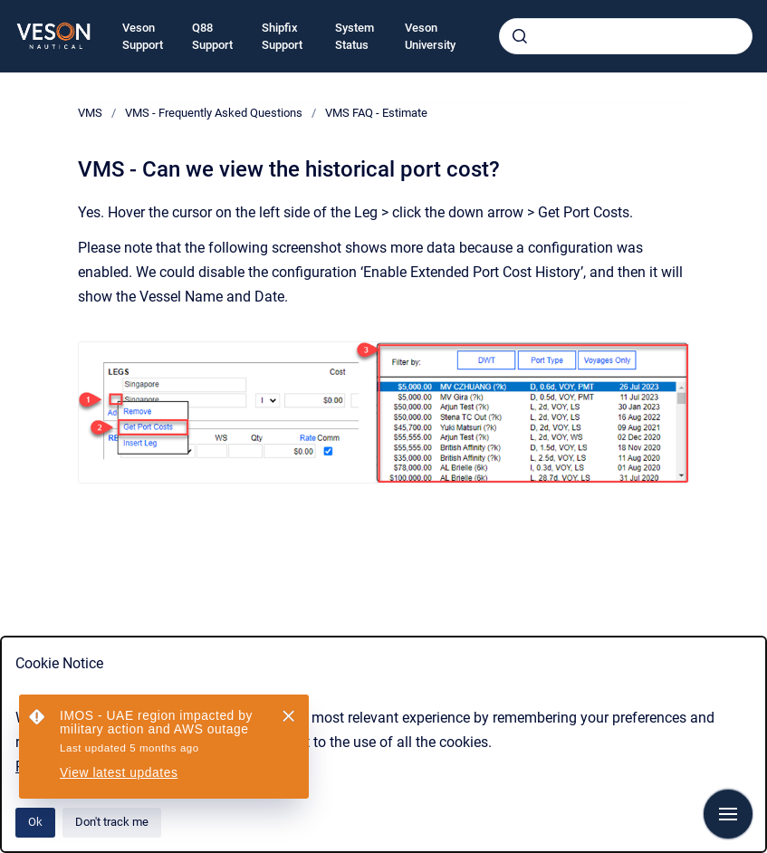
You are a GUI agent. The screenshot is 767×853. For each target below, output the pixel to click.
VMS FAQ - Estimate (376, 113)
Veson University (430, 37)
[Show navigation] (728, 814)
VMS (90, 113)
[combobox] (626, 36)
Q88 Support (212, 37)
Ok (35, 822)
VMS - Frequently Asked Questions (213, 113)
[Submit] (519, 36)
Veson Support (142, 37)
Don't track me (112, 822)
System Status (354, 37)
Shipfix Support (282, 37)
